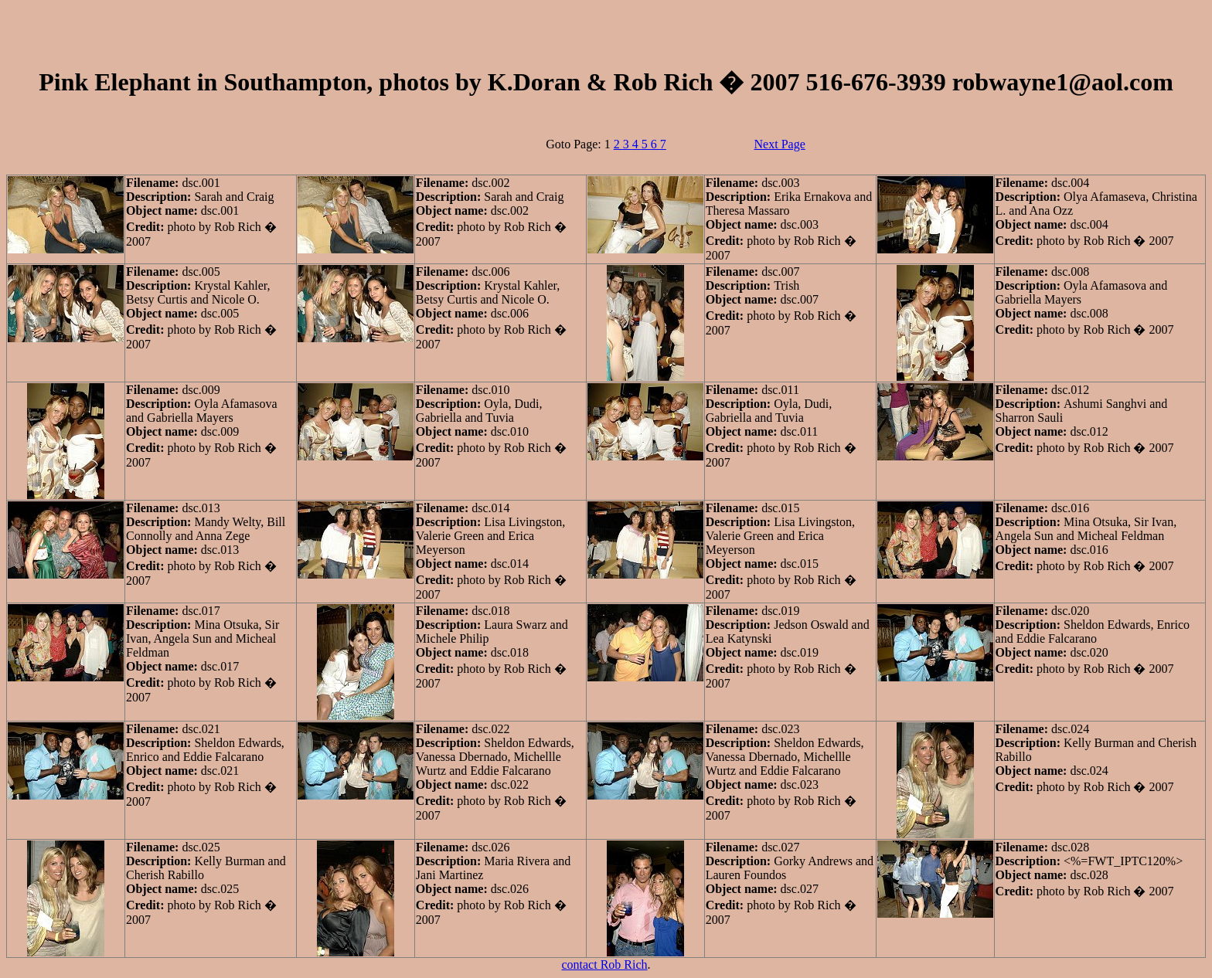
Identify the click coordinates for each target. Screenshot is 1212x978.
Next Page (779, 144)
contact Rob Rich (604, 964)
